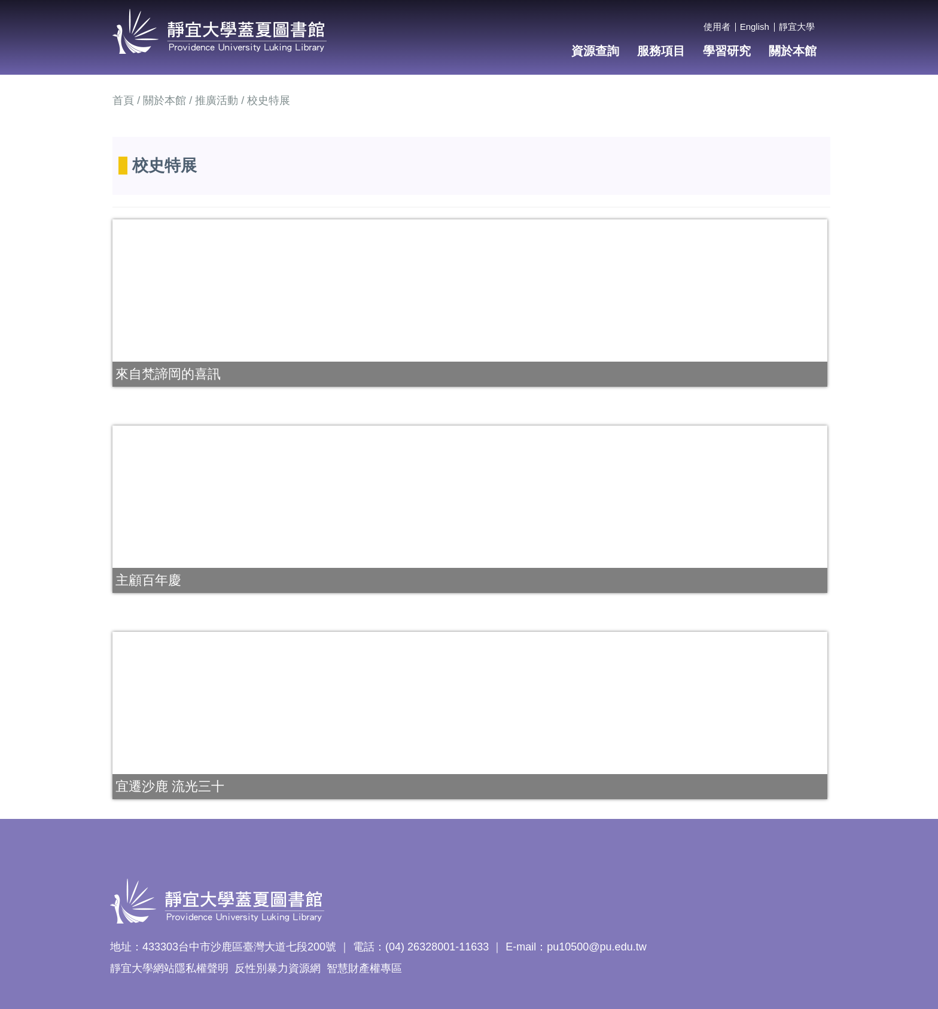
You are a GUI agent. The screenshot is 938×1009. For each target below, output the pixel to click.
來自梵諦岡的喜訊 (168, 373)
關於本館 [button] (793, 50)
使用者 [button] (717, 27)
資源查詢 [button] (595, 50)
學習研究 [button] (727, 50)
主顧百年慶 (148, 580)
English (754, 27)
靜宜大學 (797, 27)
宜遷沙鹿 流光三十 (169, 786)
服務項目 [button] (661, 50)
